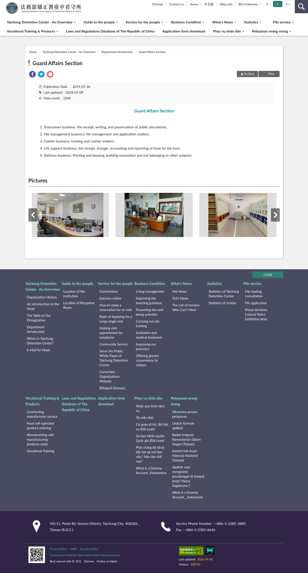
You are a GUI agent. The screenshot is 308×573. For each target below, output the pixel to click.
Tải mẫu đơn (144, 417)
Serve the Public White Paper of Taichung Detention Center (113, 358)
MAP (73, 549)
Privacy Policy (58, 549)
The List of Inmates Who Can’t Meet (186, 307)
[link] (32, 75)
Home (194, 4)
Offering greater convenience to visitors (147, 360)
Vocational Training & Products (31, 31)
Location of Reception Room (79, 305)
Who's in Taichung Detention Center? (40, 340)
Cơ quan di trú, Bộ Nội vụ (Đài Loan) (152, 426)
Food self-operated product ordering (40, 425)
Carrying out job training (147, 323)
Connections (108, 291)
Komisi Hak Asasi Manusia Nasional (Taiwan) (185, 455)
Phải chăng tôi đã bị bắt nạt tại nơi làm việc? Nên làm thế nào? (150, 454)
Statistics (251, 22)
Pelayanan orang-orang (270, 31)
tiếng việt (226, 4)
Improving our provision (146, 346)
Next (275, 215)
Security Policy (89, 549)
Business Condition (186, 22)
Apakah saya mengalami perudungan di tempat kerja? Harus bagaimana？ (188, 476)
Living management (150, 291)
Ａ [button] (277, 4)
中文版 (209, 4)
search (301, 6)
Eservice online (110, 298)
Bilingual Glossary (112, 388)
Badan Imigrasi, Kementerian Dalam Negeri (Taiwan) (186, 439)
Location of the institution (74, 293)
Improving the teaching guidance (149, 300)
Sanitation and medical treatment (149, 335)
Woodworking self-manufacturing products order (41, 439)
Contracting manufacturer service (42, 414)
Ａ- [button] (268, 4)
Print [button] (270, 74)
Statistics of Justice (222, 303)
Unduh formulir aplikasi (183, 425)
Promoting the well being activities (149, 312)
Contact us (176, 4)
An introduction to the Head (43, 306)
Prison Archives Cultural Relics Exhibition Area (256, 314)
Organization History (42, 297)
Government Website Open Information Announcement (85, 555)
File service (282, 22)
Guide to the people (99, 22)
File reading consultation (254, 293)
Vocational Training (40, 451)
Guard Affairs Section (152, 52)
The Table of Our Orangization (39, 317)
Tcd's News (180, 298)
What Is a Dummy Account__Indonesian (187, 494)
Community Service (113, 344)
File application (256, 303)
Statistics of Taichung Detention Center (224, 293)
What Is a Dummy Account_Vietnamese (151, 470)
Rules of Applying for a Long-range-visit (115, 319)
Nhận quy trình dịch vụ (150, 408)
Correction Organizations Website (109, 376)
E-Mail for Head (38, 350)
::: (3, 3)
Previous (32, 215)
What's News (222, 22)
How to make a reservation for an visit (115, 307)
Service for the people (143, 22)
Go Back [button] (249, 74)
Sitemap (157, 4)
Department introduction (117, 52)
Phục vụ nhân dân (227, 31)
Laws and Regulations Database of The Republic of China (110, 31)
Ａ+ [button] (287, 4)
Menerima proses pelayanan (184, 414)
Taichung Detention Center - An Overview (40, 22)
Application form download (183, 31)
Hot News (179, 291)
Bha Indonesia (248, 4)
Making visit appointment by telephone (110, 332)
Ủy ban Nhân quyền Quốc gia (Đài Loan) (150, 438)
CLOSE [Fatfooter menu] (267, 275)
